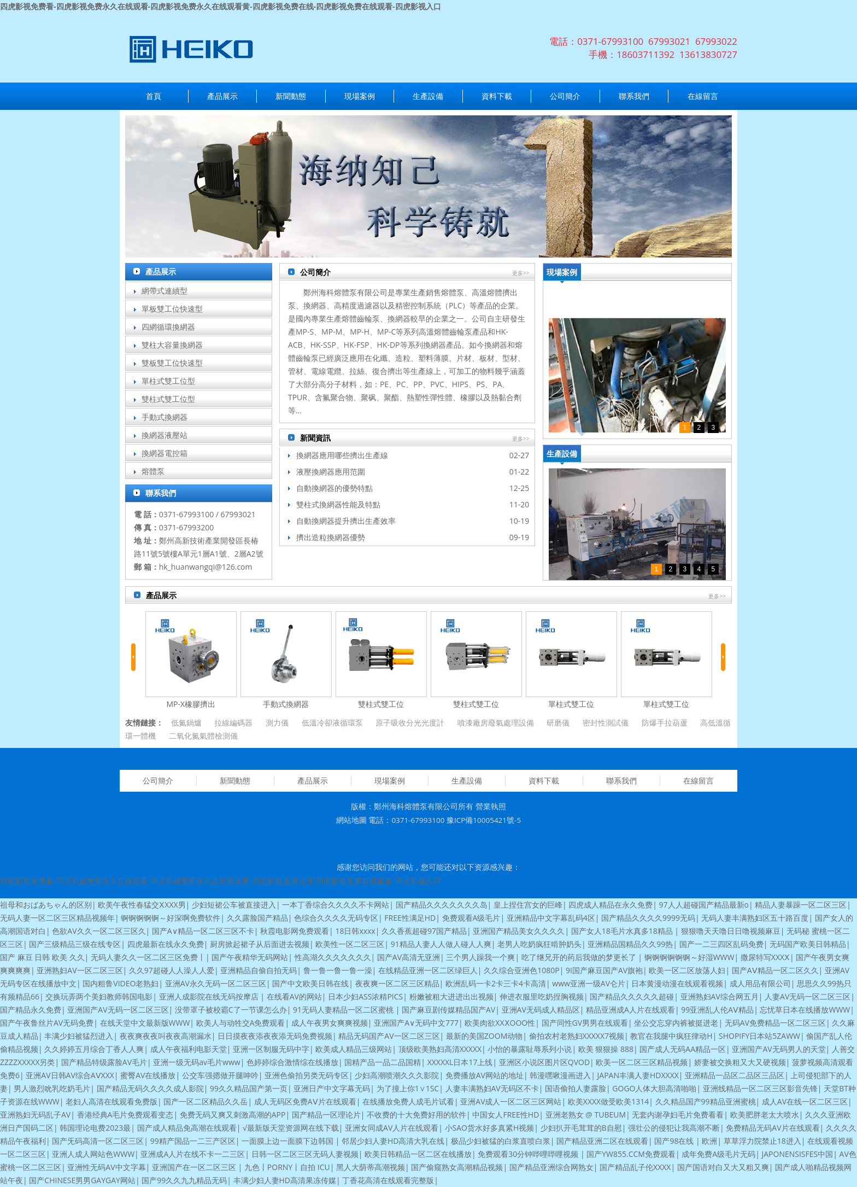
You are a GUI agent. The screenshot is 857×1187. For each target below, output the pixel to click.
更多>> (521, 273)
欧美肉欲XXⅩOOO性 (500, 1023)
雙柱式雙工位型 (168, 399)
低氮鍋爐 (186, 722)
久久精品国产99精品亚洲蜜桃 (705, 1101)
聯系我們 (634, 96)
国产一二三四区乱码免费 (721, 944)
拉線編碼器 (233, 722)
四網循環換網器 (168, 326)
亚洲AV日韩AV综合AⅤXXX (70, 1075)
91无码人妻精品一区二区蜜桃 (344, 1009)
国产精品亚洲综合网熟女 (551, 1167)
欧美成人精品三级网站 (353, 1049)
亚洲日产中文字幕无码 (332, 1088)
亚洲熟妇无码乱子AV (35, 1114)
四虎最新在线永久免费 (165, 944)
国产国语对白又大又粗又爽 (723, 1167)
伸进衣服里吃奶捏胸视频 (542, 996)
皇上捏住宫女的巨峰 (528, 904)
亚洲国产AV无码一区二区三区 (117, 1009)
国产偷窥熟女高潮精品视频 (457, 1167)
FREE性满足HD (410, 918)
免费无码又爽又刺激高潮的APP (233, 1114)
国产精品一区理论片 (326, 1114)
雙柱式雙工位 (381, 704)
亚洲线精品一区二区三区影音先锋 (760, 1088)
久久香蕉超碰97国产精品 (424, 931)
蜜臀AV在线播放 (147, 1075)
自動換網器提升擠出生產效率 (346, 521)
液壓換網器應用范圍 (330, 471)
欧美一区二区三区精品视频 (642, 1062)
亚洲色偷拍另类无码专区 (307, 1075)
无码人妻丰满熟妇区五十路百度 (754, 918)
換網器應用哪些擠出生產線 (342, 455)
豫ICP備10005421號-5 (484, 820)
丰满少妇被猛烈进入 (78, 1036)
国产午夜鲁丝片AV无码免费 (46, 1023)
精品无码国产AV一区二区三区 (388, 1036)
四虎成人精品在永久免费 (610, 904)
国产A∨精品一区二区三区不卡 (203, 931)
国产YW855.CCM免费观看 (631, 1154)
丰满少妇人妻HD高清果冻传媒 (284, 1180)
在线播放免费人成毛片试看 (408, 1101)
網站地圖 (351, 820)
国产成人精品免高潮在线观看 (187, 1127)
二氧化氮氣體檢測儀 (203, 735)
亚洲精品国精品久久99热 (630, 944)
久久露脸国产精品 (257, 918)
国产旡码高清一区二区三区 (98, 1141)
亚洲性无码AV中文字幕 (106, 1167)
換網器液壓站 (164, 435)
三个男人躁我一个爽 (480, 957)
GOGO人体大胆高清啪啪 (654, 1088)
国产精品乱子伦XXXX (635, 1167)
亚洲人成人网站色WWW (93, 1154)
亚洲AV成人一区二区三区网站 (510, 1101)
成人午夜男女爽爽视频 (329, 1023)
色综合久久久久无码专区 (336, 918)
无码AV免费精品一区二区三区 (775, 1023)
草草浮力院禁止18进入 (762, 1141)
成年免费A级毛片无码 (718, 1154)
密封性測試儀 (606, 722)
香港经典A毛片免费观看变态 (125, 1114)
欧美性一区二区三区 (349, 944)
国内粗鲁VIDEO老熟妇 (121, 983)
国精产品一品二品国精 (382, 1062)
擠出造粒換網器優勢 (330, 537)
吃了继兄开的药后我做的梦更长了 (579, 957)
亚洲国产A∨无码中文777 (416, 1023)
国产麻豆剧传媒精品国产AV (448, 1009)
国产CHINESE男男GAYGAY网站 (82, 1180)
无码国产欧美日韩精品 (808, 944)
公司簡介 (565, 96)
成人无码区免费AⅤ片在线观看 (305, 1101)
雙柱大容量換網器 (172, 345)
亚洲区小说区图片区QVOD (544, 1062)
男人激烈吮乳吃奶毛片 (52, 1088)
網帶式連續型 (164, 290)
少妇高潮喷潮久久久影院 (397, 1075)
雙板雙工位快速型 (172, 363)
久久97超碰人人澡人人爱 (171, 970)
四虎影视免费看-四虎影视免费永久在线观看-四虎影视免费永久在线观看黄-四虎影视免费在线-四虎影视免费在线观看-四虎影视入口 (220, 6)
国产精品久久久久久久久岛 (442, 904)
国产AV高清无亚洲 (408, 957)
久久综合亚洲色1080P (521, 970)
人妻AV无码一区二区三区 (807, 996)
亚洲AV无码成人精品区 (541, 1009)
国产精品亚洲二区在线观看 (602, 1141)
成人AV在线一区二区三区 (805, 1101)
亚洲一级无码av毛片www (196, 1062)
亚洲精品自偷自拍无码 (258, 970)
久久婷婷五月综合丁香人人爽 (94, 1049)
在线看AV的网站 (294, 996)
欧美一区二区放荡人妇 (687, 970)
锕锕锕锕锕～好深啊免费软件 (170, 918)
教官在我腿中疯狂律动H (671, 1036)
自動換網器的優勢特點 (334, 488)
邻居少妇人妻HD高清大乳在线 (393, 1141)
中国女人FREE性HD (505, 1114)
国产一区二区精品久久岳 (205, 1101)
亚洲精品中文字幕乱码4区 (551, 918)
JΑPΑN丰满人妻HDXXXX (638, 1075)
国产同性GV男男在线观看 (585, 1023)
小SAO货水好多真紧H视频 (490, 1127)
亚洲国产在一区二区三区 (195, 1167)
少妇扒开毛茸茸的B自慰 (581, 1127)
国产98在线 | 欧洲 (685, 1141)
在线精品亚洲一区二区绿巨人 (428, 970)
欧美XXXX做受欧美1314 (608, 1101)
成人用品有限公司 (760, 983)
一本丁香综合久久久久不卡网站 (335, 904)
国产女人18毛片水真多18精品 (623, 931)
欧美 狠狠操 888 (605, 1049)
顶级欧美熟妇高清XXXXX (440, 1049)
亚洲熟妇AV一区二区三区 (79, 970)
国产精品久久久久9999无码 (648, 918)
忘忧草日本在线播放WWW (805, 1009)
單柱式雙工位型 (168, 381)
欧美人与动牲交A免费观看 (240, 1023)
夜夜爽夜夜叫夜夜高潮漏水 (166, 1036)
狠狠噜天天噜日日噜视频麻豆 (730, 931)
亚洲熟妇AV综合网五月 (719, 996)
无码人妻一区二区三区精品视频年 (57, 918)
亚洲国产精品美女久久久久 (519, 931)
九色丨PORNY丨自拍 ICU (287, 1167)
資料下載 (497, 96)
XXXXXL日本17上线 (460, 1062)
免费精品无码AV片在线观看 (772, 1127)
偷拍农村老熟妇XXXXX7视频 (576, 1036)
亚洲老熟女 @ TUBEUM (585, 1114)
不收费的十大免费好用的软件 (416, 1114)
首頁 (153, 96)
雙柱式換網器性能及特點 (338, 504)
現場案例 (359, 96)
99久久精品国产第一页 (248, 1088)
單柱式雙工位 (571, 704)
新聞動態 (290, 96)
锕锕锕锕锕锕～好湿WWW (689, 957)
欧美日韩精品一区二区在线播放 (418, 1154)
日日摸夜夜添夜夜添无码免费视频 (275, 1036)
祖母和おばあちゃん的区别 (46, 904)
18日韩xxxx (355, 931)
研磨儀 (558, 722)
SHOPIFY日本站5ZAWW (759, 1036)
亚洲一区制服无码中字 (271, 1049)
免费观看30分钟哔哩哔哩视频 (529, 1154)
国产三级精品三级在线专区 (75, 944)
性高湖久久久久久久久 (333, 957)
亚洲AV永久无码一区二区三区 (215, 983)
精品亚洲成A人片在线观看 (630, 1009)
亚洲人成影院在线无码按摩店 (210, 996)
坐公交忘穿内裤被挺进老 (676, 1023)
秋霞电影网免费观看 (294, 931)
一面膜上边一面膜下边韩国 (289, 1141)
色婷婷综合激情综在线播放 (292, 1062)
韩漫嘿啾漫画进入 (560, 1075)
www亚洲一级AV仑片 (588, 983)
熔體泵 (153, 471)
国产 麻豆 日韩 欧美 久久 (42, 957)
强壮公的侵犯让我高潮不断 (674, 1127)
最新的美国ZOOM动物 (484, 1036)
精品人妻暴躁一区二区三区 (801, 904)
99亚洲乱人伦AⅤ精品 (717, 1009)
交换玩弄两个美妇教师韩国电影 (98, 996)
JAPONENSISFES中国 (797, 1154)
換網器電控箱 (164, 453)
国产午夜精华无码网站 (250, 957)
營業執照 (491, 806)
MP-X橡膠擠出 (190, 704)
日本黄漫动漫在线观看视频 (677, 983)
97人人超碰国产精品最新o (704, 904)
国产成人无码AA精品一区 (682, 1049)
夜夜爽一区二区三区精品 (397, 983)
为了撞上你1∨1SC (408, 1088)
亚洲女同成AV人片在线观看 (391, 1127)
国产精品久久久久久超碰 (632, 996)
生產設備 (428, 96)
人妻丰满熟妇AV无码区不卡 (492, 1088)
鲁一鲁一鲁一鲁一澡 (337, 970)
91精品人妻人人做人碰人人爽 (441, 944)
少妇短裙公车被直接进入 (234, 904)
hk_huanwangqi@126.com (206, 567)
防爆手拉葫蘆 (665, 722)
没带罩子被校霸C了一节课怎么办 (231, 1009)
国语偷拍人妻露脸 (575, 1088)
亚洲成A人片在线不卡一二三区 (192, 1154)
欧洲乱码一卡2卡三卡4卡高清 (495, 983)
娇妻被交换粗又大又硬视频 (740, 1062)
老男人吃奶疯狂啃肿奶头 (539, 944)
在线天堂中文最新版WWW (145, 1023)
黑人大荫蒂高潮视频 (370, 1167)
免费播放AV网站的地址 (484, 1075)
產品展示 (222, 96)
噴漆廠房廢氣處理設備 (495, 722)
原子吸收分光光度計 (409, 722)
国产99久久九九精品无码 (184, 1180)
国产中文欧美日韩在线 (310, 983)
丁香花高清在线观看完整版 (388, 1180)
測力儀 (277, 722)
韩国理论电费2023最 (95, 1127)
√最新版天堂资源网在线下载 (291, 1127)
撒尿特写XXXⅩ (765, 957)
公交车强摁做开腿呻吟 (220, 1075)
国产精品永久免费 (30, 1009)
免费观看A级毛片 (471, 918)
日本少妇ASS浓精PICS (365, 996)
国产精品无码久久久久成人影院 (150, 1088)
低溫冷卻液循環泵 (332, 722)
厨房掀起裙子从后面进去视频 (259, 944)
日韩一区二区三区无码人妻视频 (305, 1154)
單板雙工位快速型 (172, 308)
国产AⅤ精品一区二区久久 (775, 970)
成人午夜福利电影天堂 (188, 1049)
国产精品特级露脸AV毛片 (104, 1062)
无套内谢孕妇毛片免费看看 (678, 1114)
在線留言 (703, 96)
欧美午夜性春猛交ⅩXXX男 (141, 904)
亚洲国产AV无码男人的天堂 (778, 1049)
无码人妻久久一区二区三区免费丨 (148, 957)
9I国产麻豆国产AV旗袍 (604, 970)
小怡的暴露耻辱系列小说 (530, 1049)
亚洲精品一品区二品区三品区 (734, 1075)
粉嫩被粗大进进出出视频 (451, 996)
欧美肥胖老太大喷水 (764, 1114)
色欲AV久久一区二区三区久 (98, 931)
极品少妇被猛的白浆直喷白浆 (500, 1141)
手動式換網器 (164, 417)
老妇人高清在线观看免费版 (111, 1101)
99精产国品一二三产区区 (193, 1141)
